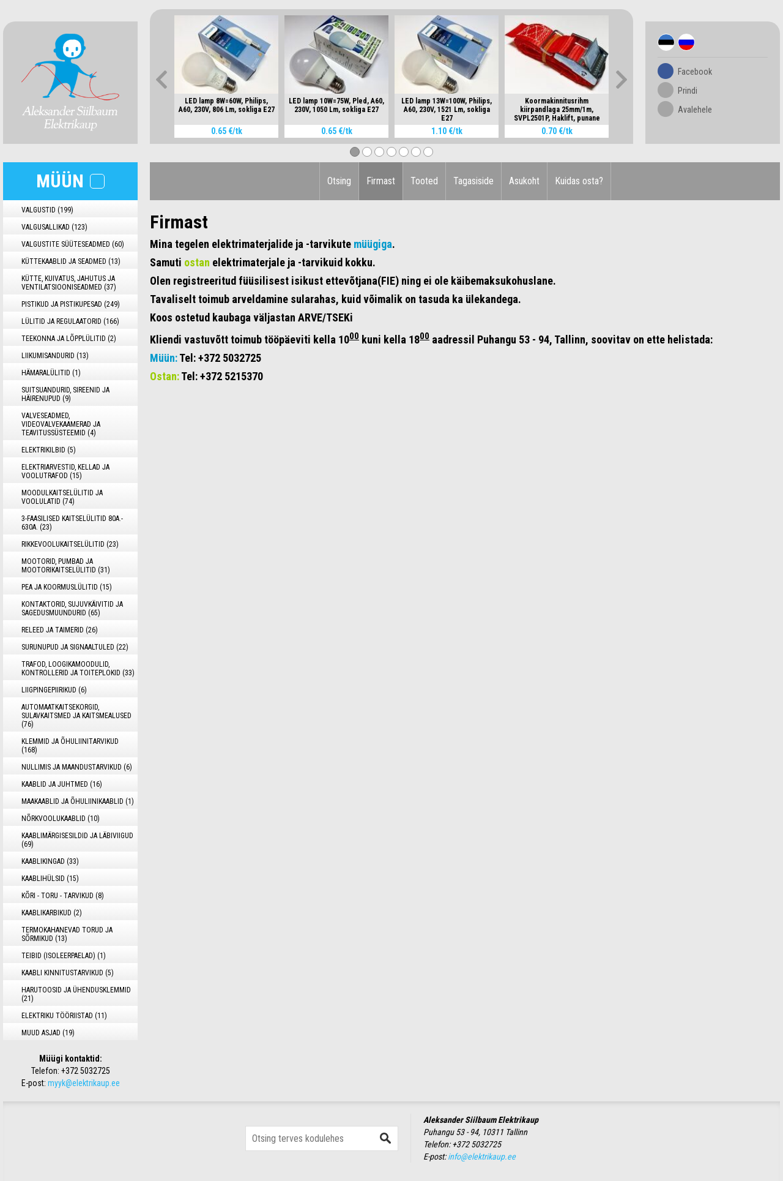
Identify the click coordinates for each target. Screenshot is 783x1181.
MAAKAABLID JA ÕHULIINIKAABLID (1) (77, 801)
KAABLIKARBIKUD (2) (51, 913)
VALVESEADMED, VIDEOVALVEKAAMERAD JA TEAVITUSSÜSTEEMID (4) (60, 424)
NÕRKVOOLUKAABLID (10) (60, 818)
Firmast (380, 181)
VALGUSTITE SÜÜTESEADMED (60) (72, 244)
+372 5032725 (85, 1071)
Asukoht (524, 181)
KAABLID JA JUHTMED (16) (61, 784)
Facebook (695, 72)
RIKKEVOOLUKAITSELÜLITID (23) (70, 544)
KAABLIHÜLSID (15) (50, 878)
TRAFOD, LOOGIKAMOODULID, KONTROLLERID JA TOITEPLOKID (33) (78, 668)
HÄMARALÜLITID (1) (51, 373)
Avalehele (695, 109)
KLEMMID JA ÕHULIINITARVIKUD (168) (70, 745)
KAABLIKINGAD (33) (50, 861)
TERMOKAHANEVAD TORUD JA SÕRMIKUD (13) (67, 934)
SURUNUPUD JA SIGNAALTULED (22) (74, 647)
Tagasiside (473, 181)
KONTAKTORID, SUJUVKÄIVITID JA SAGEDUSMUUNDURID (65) (72, 608)
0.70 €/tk (557, 131)
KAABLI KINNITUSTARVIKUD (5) (67, 973)
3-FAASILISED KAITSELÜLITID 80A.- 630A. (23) (72, 522)
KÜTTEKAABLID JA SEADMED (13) (71, 261)
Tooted (424, 181)
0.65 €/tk (226, 131)
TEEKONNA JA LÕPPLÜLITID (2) (68, 338)
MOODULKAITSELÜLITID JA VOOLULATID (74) (62, 497)
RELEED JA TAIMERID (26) (59, 630)
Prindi (687, 91)
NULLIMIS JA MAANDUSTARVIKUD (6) (76, 767)
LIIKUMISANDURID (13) (55, 355)
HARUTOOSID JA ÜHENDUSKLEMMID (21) (76, 994)
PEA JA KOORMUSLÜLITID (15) (66, 587)
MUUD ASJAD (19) (48, 1033)
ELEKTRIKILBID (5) (48, 450)
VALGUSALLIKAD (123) (54, 227)
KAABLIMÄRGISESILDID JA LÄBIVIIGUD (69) (77, 840)
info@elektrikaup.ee (482, 1156)
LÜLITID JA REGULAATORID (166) (70, 321)
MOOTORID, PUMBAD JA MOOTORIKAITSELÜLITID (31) (65, 565)
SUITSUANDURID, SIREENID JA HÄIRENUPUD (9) (65, 394)
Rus (686, 42)
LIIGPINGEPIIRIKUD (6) (54, 690)
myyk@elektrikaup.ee (84, 1083)
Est (666, 42)
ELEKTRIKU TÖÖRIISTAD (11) (64, 1015)
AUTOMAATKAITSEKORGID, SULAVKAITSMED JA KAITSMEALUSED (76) (76, 716)
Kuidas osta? (579, 181)
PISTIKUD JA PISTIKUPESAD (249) (70, 304)
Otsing (339, 181)
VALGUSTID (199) (47, 210)
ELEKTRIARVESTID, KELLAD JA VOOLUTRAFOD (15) (65, 471)
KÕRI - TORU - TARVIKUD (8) (62, 895)
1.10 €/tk (446, 131)
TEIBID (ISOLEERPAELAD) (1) (63, 955)
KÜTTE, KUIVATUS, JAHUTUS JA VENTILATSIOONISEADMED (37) (68, 282)
